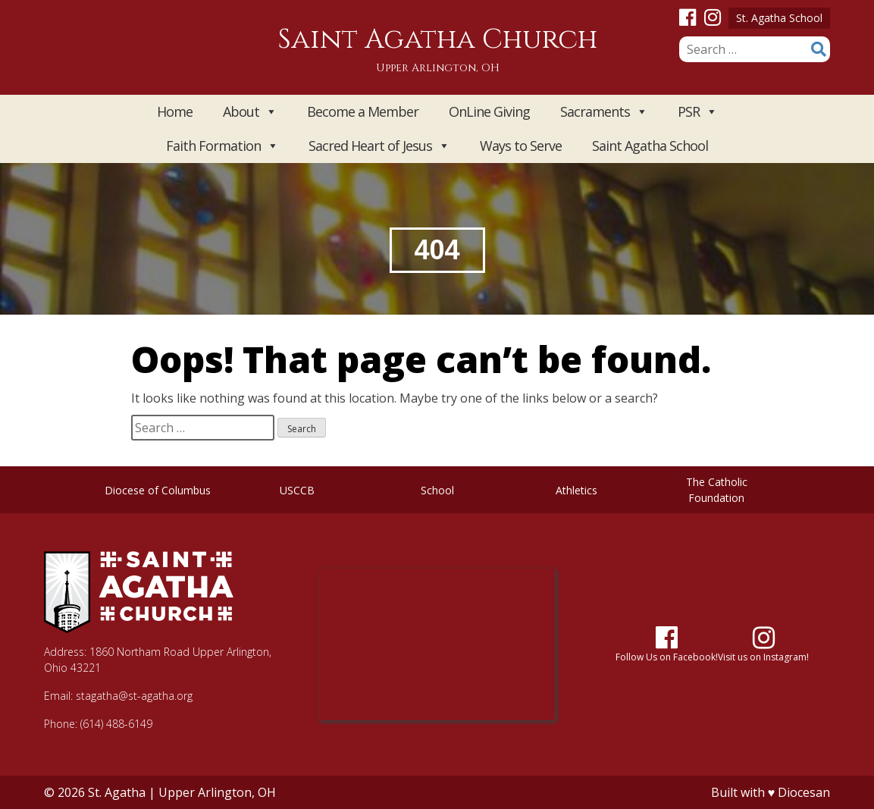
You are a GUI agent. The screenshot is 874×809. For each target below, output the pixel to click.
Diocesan (804, 792)
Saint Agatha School (650, 145)
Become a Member (362, 111)
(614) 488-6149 (116, 723)
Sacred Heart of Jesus (379, 146)
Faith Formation (222, 146)
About (250, 112)
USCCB (297, 490)
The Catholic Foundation (716, 490)
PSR (697, 112)
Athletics (576, 490)
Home (175, 111)
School (437, 490)
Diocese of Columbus (158, 490)
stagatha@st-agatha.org (134, 695)
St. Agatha (117, 792)
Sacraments (603, 112)
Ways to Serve (521, 145)
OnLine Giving (489, 111)
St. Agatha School (779, 18)
